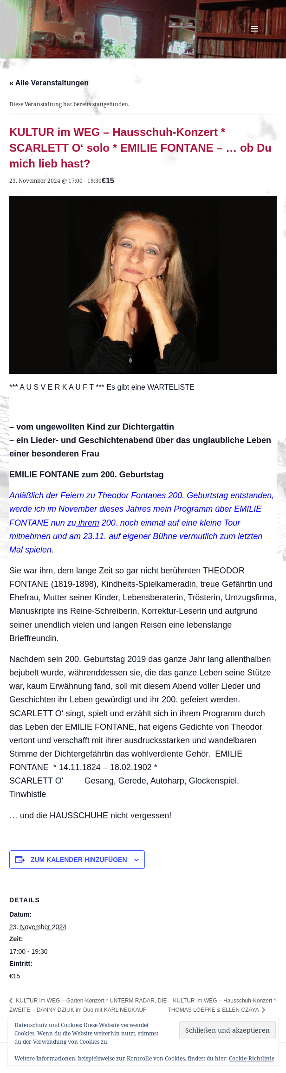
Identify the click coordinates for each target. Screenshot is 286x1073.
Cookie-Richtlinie (251, 1058)
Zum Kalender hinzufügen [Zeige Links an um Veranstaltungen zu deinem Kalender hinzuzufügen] (79, 859)
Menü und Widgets (254, 38)
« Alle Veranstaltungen (49, 83)
